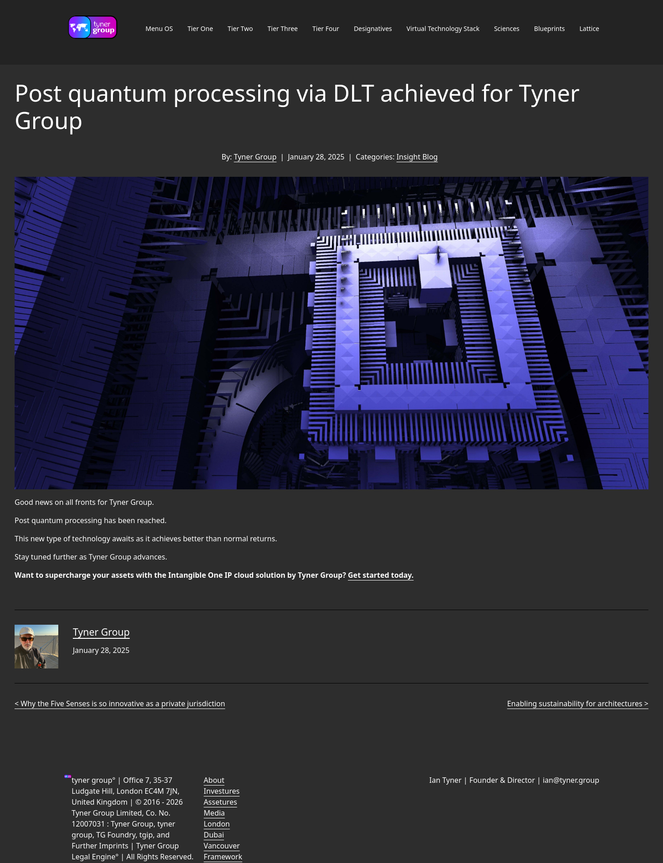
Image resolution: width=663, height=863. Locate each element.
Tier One (200, 28)
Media (214, 813)
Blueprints (549, 28)
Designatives (373, 28)
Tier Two (240, 28)
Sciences (507, 28)
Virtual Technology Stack (443, 28)
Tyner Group (255, 157)
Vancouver (222, 846)
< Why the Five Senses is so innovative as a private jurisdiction (120, 704)
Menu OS (159, 28)
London (217, 824)
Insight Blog (417, 157)
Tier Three (283, 28)
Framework (223, 857)
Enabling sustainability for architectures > (577, 704)
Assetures (220, 802)
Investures (222, 791)
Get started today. (380, 575)
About (214, 780)
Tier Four (325, 28)
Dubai (214, 835)
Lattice (589, 28)
